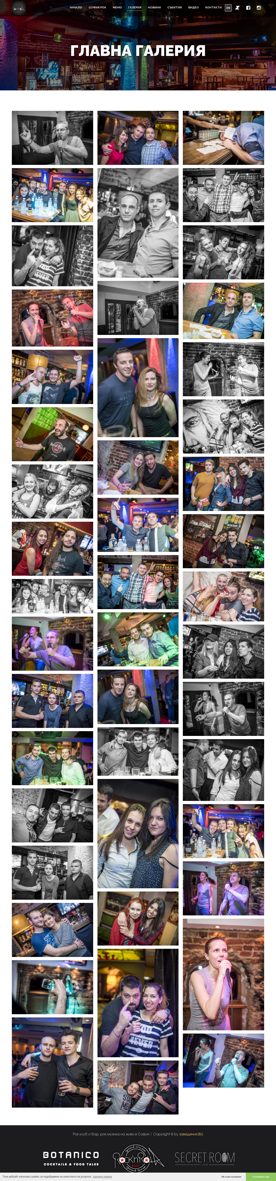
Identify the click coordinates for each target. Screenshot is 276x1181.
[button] (237, 7)
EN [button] (228, 7)
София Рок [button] (97, 7)
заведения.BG (191, 1134)
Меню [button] (117, 7)
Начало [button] (76, 7)
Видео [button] (193, 7)
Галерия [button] (134, 7)
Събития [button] (174, 7)
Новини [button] (154, 7)
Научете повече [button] (102, 1176)
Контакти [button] (213, 7)
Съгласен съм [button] (261, 1176)
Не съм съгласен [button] (231, 1176)
